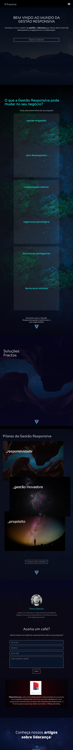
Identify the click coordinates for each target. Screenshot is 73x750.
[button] (69, 4)
